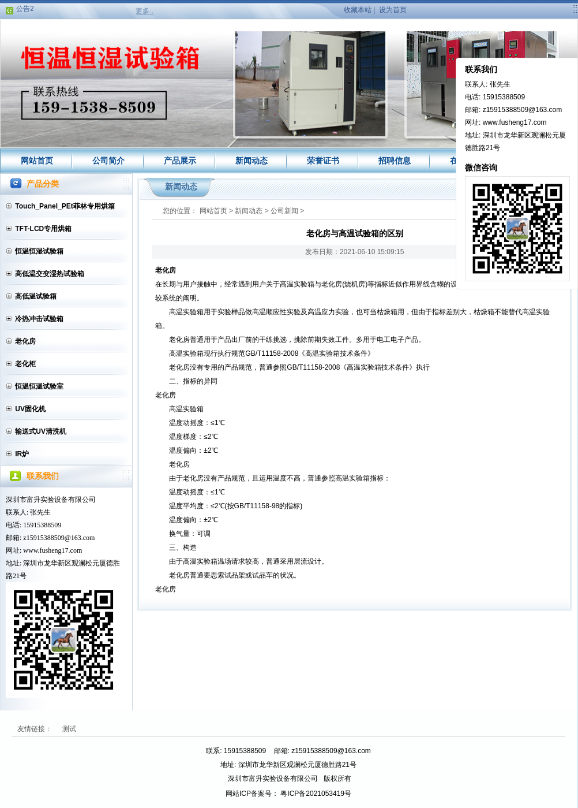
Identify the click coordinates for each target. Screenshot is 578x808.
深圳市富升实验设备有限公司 (51, 500)
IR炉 (22, 454)
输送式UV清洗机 (40, 431)
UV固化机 (30, 409)
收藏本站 (357, 10)
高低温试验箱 (36, 296)
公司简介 (108, 160)
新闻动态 (251, 160)
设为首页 (393, 10)
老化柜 (25, 364)
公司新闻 (284, 211)
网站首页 (37, 160)
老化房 (25, 341)
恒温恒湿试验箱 (39, 251)
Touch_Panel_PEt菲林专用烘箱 (64, 206)
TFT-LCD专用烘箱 (43, 229)
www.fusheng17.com (52, 550)
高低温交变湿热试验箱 (49, 274)
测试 (69, 729)
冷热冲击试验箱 (39, 319)
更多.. (144, 11)
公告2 (25, 10)
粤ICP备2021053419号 (315, 794)
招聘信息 (394, 160)
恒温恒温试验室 (39, 386)
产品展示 (180, 160)
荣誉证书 (323, 160)
